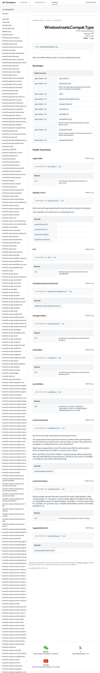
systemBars (63, 114)
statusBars (63, 109)
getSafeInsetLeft (41, 224)
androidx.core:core (88, 31)
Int (45, 78)
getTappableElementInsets (45, 550)
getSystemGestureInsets (44, 471)
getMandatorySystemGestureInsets (47, 306)
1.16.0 (92, 481)
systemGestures (65, 119)
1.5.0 (92, 36)
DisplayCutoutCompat (72, 89)
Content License (83, 563)
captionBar (63, 78)
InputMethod (63, 274)
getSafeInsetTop (41, 229)
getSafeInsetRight (42, 234)
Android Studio (91, 2)
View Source (88, 33)
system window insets (68, 450)
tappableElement (65, 140)
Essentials (24, 2)
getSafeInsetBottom (42, 239)
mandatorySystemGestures (68, 99)
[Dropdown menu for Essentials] (30, 2)
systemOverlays (64, 130)
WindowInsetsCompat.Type (49, 47)
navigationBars (65, 104)
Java (92, 38)
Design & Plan (39, 2)
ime (60, 94)
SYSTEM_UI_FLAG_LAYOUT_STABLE (49, 454)
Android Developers (38, 20)
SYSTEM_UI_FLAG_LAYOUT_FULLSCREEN (79, 457)
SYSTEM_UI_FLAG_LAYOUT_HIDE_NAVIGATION (50, 459)
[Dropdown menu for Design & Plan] (47, 2)
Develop (48, 20)
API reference (8, 9)
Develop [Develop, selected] (55, 2)
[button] (12, 34)
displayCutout (64, 83)
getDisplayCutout (67, 212)
